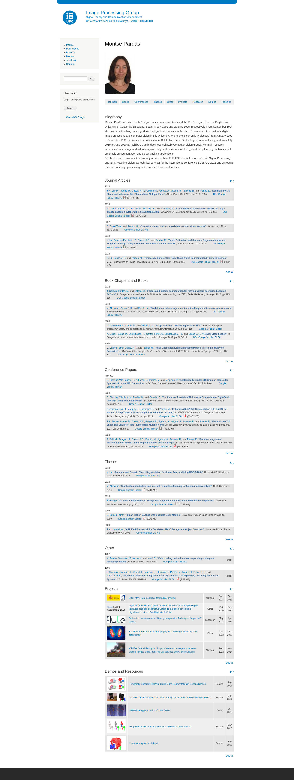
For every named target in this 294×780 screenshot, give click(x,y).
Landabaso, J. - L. (174, 334)
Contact (70, 64)
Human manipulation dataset (143, 743)
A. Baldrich (112, 439)
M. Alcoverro (113, 308)
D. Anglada (112, 409)
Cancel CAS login (75, 117)
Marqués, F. (134, 409)
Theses (158, 101)
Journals (112, 101)
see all (230, 271)
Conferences (141, 101)
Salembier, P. (166, 208)
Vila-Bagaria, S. (127, 380)
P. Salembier (113, 572)
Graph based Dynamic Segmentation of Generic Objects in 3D (160, 726)
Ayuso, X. (137, 558)
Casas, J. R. (138, 190)
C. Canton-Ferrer (115, 325)
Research (198, 101)
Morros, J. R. (188, 572)
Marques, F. (149, 208)
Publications (72, 48)
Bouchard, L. (150, 572)
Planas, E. (205, 190)
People (70, 44)
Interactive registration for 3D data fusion (149, 710)
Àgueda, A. (164, 190)
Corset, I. (137, 572)
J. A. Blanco (112, 190)
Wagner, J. (176, 190)
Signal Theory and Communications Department (114, 17)
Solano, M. (140, 291)
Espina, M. (136, 208)
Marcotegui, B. (114, 575)
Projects (70, 52)
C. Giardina (112, 380)
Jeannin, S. (163, 572)
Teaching (71, 60)
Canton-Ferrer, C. (155, 334)
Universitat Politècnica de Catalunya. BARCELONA (119, 20)
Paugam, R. (151, 190)
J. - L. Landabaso (115, 529)
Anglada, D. (124, 208)
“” (173, 226)
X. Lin (109, 240)
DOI (215, 194)
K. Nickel (111, 334)
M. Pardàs (112, 208)
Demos (70, 56)
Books (125, 101)
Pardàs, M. (125, 190)
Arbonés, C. (142, 380)
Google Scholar (114, 216)
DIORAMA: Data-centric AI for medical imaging (152, 598)
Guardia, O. (155, 397)
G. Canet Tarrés (114, 226)
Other (170, 101)
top (232, 181)
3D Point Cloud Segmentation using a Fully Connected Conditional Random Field (169, 697)
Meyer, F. (201, 572)
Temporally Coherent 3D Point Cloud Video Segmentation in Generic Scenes (167, 684)
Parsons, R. (188, 190)
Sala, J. (122, 409)
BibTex (118, 198)
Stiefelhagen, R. (137, 334)
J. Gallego (112, 291)
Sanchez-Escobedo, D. (125, 240)
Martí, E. (152, 558)
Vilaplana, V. (147, 325)
